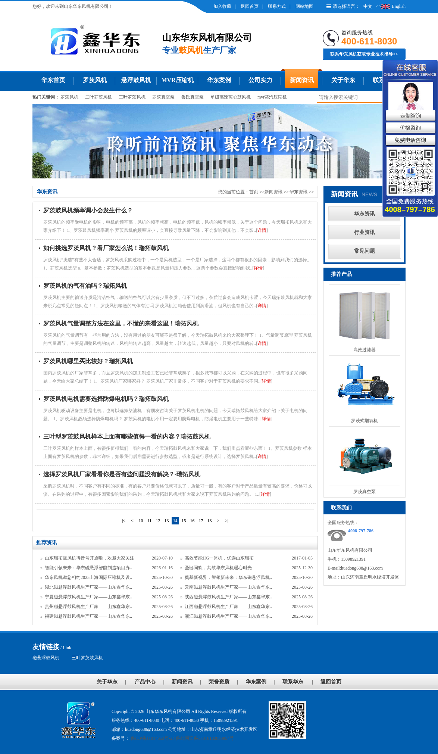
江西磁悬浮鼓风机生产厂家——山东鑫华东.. (228, 606)
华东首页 (53, 80)
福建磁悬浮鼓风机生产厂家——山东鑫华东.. (88, 616)
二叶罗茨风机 (98, 97)
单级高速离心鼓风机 (230, 97)
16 (192, 520)
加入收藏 (222, 6)
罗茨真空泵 (163, 97)
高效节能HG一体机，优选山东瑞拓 (219, 558)
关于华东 (343, 80)
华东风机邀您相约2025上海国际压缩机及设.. (88, 577)
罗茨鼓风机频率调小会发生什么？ (88, 210)
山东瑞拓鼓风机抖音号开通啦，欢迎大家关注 (89, 558)
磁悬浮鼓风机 (45, 657)
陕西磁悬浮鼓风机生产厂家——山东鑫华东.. (228, 596)
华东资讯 (299, 191)
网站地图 (304, 6)
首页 (253, 191)
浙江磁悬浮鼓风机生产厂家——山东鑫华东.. (228, 616)
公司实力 (260, 80)
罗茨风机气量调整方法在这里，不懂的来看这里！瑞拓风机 (120, 323)
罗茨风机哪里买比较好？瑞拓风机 (88, 361)
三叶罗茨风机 (132, 97)
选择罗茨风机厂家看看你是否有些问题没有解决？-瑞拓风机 (121, 474)
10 (141, 520)
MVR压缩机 (177, 80)
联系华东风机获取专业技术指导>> (364, 54)
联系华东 (292, 682)
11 (149, 520)
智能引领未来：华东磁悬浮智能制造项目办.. (88, 567)
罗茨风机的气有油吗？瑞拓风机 (85, 286)
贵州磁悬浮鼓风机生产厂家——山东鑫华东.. (88, 606)
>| (226, 520)
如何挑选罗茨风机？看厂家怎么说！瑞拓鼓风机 (106, 248)
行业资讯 (364, 232)
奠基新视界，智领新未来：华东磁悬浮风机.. (228, 577)
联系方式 (277, 6)
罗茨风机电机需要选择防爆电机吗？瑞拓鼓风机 (106, 399)
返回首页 (250, 6)
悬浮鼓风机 (136, 80)
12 (158, 520)
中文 (367, 6)
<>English (391, 6)
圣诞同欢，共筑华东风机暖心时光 (218, 567)
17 (201, 520)
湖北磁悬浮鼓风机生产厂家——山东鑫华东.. (88, 587)
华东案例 (219, 80)
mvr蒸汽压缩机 (272, 97)
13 (167, 520)
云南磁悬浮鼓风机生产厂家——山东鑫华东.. (228, 587)
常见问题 (364, 251)
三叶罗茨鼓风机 (87, 657)
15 (184, 520)
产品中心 (145, 682)
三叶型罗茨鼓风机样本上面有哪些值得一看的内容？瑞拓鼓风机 (126, 436)
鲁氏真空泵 (192, 97)
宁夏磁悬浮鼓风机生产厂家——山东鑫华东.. (88, 596)
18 (209, 520)
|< (123, 520)
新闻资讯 (302, 80)
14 (175, 520)
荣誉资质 (219, 682)
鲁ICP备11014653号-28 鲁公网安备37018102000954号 (181, 738)
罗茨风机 (95, 80)
